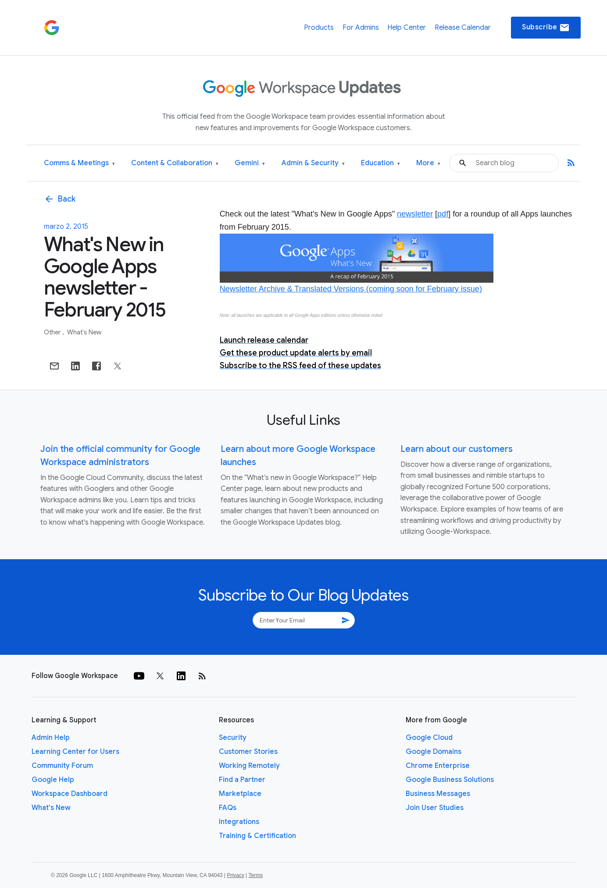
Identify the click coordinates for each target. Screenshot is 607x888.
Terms (255, 875)
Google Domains (433, 751)
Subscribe (546, 27)
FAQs (227, 807)
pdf (442, 214)
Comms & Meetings (79, 163)
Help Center (406, 27)
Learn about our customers (456, 449)
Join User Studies (435, 807)
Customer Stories (248, 751)
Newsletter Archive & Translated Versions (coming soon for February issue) (351, 288)
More (428, 163)
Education (380, 163)
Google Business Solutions (450, 779)
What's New (84, 332)
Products (319, 27)
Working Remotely (249, 765)
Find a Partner (242, 779)
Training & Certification (257, 835)
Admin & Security (313, 163)
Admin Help (51, 737)
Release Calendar (463, 27)
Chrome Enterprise (438, 765)
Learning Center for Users (75, 751)
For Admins (361, 27)
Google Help (53, 779)
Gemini (250, 163)
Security (232, 737)
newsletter (415, 214)
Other (53, 332)
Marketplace (240, 793)
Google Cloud (429, 737)
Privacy (235, 875)
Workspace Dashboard (69, 793)
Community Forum (62, 765)
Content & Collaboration (174, 163)
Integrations (239, 821)
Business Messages (438, 793)
